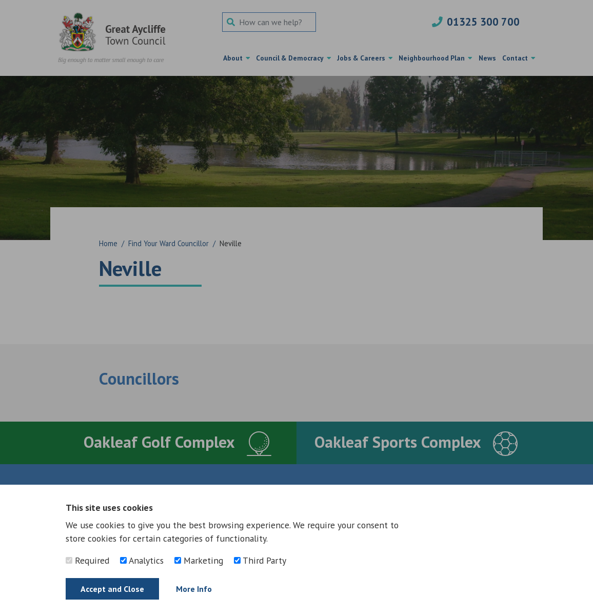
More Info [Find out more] (194, 589)
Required (87, 560)
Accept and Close (112, 589)
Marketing (198, 560)
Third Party (260, 560)
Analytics (142, 560)
